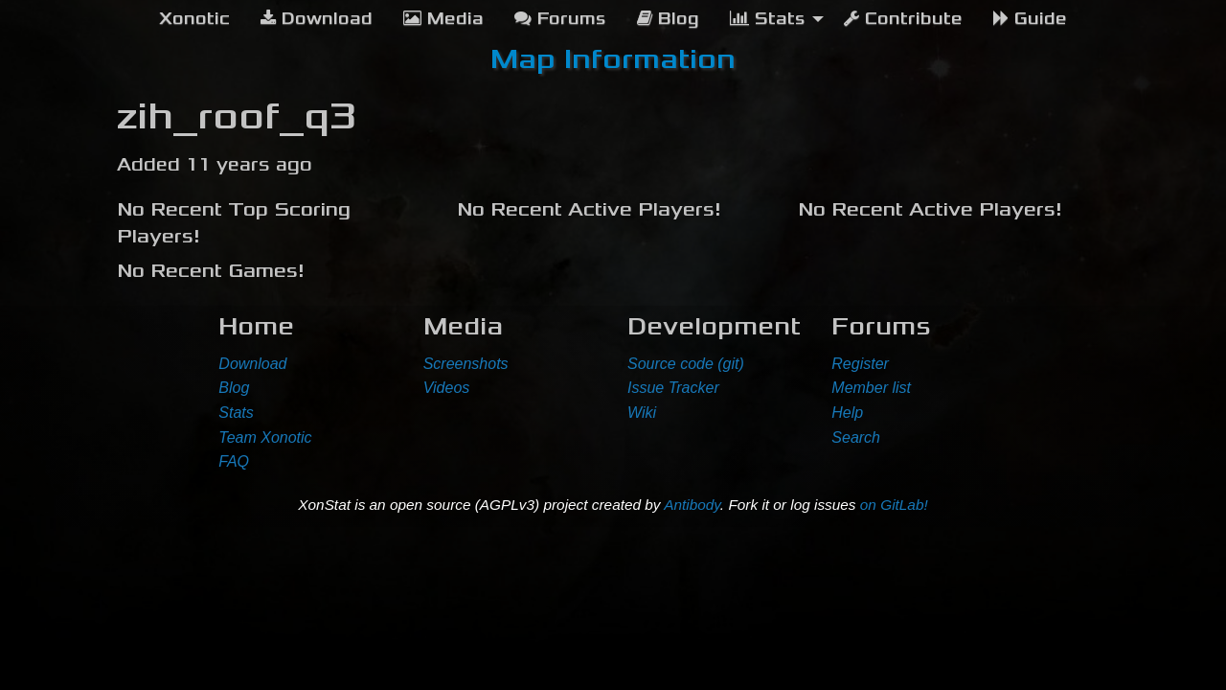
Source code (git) (685, 364)
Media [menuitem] (443, 19)
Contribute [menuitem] (903, 19)
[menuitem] (194, 19)
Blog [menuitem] (668, 19)
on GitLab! (894, 504)
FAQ (233, 461)
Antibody (692, 504)
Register (860, 364)
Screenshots (466, 364)
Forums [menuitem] (560, 19)
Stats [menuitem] (768, 19)
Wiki (641, 412)
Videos (446, 388)
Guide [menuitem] (1030, 19)
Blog (233, 388)
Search (855, 437)
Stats (235, 412)
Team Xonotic (264, 437)
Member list (871, 388)
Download (252, 364)
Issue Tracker (673, 388)
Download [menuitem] (317, 19)
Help (847, 412)
